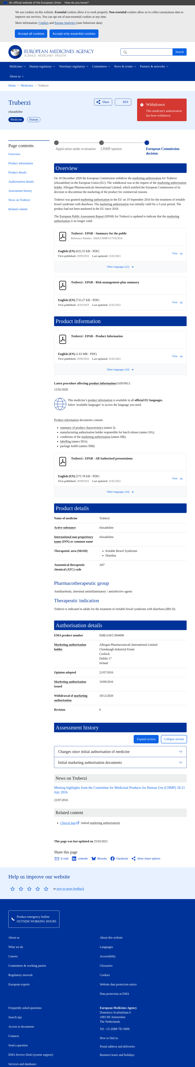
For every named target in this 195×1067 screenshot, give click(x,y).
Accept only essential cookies (74, 34)
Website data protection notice (118, 984)
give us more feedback (70, 888)
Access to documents (21, 1026)
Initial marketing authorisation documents (90, 762)
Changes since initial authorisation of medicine (94, 751)
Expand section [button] (146, 739)
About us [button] (15, 76)
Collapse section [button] (174, 739)
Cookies (44, 22)
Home (12, 85)
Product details (17, 172)
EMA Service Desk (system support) (30, 1054)
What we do (15, 947)
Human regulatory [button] (41, 66)
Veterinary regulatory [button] (72, 66)
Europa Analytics (65, 22)
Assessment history (20, 190)
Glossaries (106, 965)
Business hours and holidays (117, 1054)
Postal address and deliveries (117, 1046)
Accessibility (108, 956)
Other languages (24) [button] (120, 369)
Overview (14, 154)
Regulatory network (20, 975)
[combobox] (147, 52)
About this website (111, 937)
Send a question (18, 1045)
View (177, 253)
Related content (17, 209)
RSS (122, 102)
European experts (19, 984)
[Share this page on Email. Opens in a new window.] (62, 858)
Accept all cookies (31, 34)
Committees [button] (99, 66)
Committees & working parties (27, 965)
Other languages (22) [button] (120, 266)
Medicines (27, 85)
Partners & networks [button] (152, 66)
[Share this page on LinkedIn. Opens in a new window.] (80, 858)
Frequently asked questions (25, 1007)
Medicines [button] (16, 66)
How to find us (109, 1038)
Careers (13, 956)
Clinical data (70, 823)
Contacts (13, 1036)
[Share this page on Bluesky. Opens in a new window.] (99, 858)
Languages (106, 947)
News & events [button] (123, 66)
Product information (20, 163)
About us (13, 937)
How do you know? (79, 2)
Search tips (15, 1017)
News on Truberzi (19, 200)
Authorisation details (21, 181)
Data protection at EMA (114, 993)
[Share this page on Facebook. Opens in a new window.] (119, 858)
